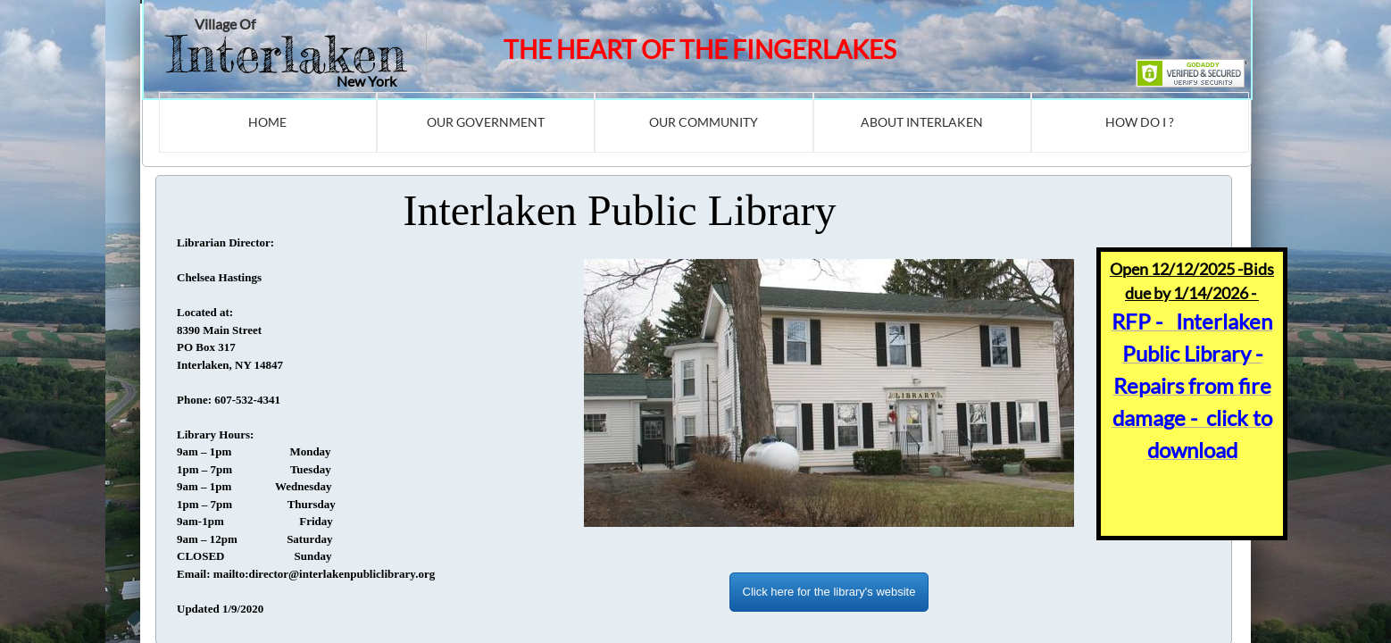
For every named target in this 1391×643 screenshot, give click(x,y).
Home (267, 121)
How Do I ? (1139, 121)
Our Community (703, 121)
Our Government (486, 121)
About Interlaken (922, 121)
